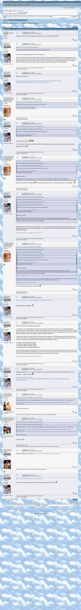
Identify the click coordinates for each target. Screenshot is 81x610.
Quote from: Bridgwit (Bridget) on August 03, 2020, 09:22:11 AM (29, 196)
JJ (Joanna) (7, 43)
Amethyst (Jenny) (8, 417)
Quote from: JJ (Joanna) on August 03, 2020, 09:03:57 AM (28, 160)
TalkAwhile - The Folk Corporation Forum (12, 23)
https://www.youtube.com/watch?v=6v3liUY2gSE (28, 356)
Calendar (15, 19)
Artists (24, 23)
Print (75, 27)
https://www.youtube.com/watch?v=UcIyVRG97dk (26, 106)
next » (76, 25)
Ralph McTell (30, 23)
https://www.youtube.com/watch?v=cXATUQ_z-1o (29, 232)
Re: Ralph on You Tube (28, 32)
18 (10, 26)
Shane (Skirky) (8, 449)
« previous (71, 25)
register (21, 10)
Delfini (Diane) (7, 393)
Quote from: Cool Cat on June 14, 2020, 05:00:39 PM (27, 47)
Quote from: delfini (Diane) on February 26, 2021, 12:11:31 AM (29, 421)
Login (20, 19)
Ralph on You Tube (38, 23)
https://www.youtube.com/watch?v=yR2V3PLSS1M (29, 478)
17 (8, 26)
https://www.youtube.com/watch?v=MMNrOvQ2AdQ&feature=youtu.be (34, 300)
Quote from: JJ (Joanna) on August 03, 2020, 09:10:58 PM (28, 246)
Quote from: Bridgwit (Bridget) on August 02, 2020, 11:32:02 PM (29, 126)
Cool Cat (6, 32)
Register (24, 19)
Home (7, 19)
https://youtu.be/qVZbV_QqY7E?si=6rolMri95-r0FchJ (47, 453)
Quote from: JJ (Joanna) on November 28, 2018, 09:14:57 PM (29, 101)
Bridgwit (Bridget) (8, 97)
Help (11, 19)
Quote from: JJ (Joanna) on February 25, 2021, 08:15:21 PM (28, 397)
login (17, 10)
